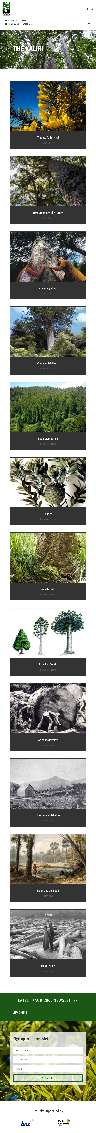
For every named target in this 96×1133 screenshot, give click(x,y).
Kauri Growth (48, 589)
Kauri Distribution (48, 438)
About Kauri (48, 745)
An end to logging (48, 739)
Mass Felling (48, 965)
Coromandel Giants (48, 363)
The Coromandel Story (48, 815)
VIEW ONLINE (20, 1012)
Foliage (48, 514)
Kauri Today (48, 142)
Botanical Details (48, 443)
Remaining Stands (48, 288)
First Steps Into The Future (48, 212)
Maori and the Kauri (48, 890)
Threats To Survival (48, 137)
